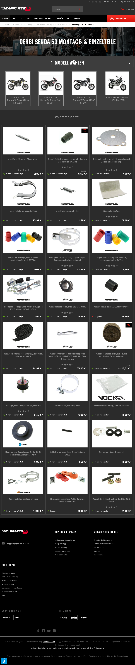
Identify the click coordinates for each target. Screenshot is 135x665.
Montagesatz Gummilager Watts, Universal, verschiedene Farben (67, 500)
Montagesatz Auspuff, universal (111, 452)
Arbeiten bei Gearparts (103, 540)
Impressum (98, 555)
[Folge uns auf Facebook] (43, 631)
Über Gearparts (60, 555)
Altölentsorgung (8, 573)
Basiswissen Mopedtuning (64, 540)
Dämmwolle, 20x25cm (111, 211)
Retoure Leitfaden (9, 581)
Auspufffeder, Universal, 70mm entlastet (23, 159)
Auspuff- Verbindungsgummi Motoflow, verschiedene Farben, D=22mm (112, 258)
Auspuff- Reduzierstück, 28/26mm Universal (111, 306)
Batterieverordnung (10, 577)
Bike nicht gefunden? (67, 116)
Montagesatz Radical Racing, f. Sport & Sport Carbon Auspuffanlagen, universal (67, 258)
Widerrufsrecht (8, 584)
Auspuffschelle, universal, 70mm (67, 405)
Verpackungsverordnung (12, 588)
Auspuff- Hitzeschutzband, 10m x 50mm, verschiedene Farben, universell (111, 355)
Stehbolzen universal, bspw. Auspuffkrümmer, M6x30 (68, 453)
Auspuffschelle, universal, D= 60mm (23, 211)
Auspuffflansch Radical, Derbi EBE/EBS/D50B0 (67, 306)
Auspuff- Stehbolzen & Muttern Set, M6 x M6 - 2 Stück (111, 500)
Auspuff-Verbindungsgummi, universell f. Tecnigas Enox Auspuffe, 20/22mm (67, 160)
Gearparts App (60, 544)
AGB (3, 595)
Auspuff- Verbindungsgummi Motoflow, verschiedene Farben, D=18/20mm (23, 258)
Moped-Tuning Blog (62, 551)
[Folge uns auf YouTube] (48, 631)
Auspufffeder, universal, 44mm (67, 211)
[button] (4, 661)
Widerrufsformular (9, 592)
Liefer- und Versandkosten (104, 544)
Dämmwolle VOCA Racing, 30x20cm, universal (111, 405)
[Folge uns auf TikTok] (38, 631)
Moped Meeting (60, 547)
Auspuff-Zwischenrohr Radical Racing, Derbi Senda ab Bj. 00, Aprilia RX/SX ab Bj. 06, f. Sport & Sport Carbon (67, 356)
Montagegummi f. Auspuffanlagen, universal (23, 405)
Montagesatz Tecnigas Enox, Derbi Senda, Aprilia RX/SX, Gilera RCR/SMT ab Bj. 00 (23, 308)
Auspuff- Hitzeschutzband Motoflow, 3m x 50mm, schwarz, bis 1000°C (23, 355)
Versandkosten (49, 642)
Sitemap (97, 551)
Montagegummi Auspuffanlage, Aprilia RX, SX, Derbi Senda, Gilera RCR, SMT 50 (23, 453)
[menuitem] (89, 1)
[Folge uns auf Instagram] (54, 631)
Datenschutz (99, 547)
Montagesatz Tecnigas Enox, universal (23, 499)
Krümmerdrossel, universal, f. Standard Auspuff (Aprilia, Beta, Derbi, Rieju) (111, 160)
